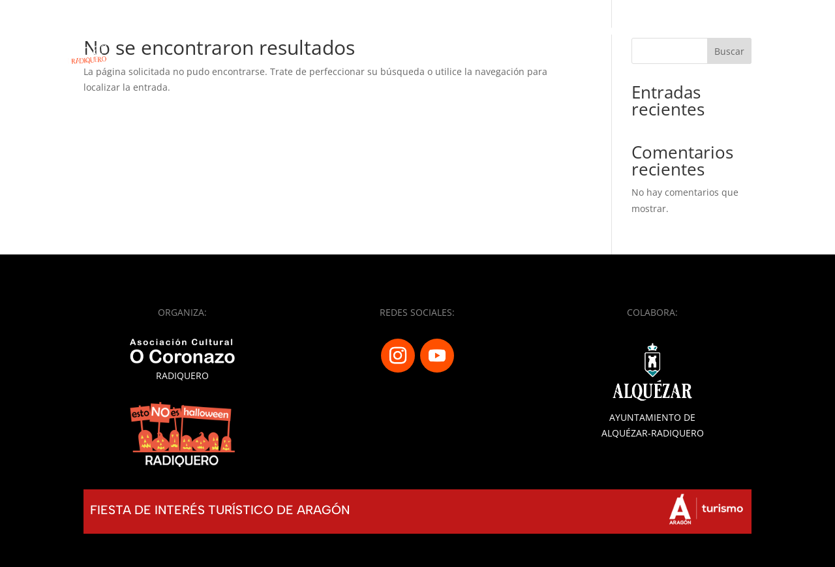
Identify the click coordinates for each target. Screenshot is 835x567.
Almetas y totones (656, 32)
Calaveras (558, 32)
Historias (752, 32)
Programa (482, 32)
